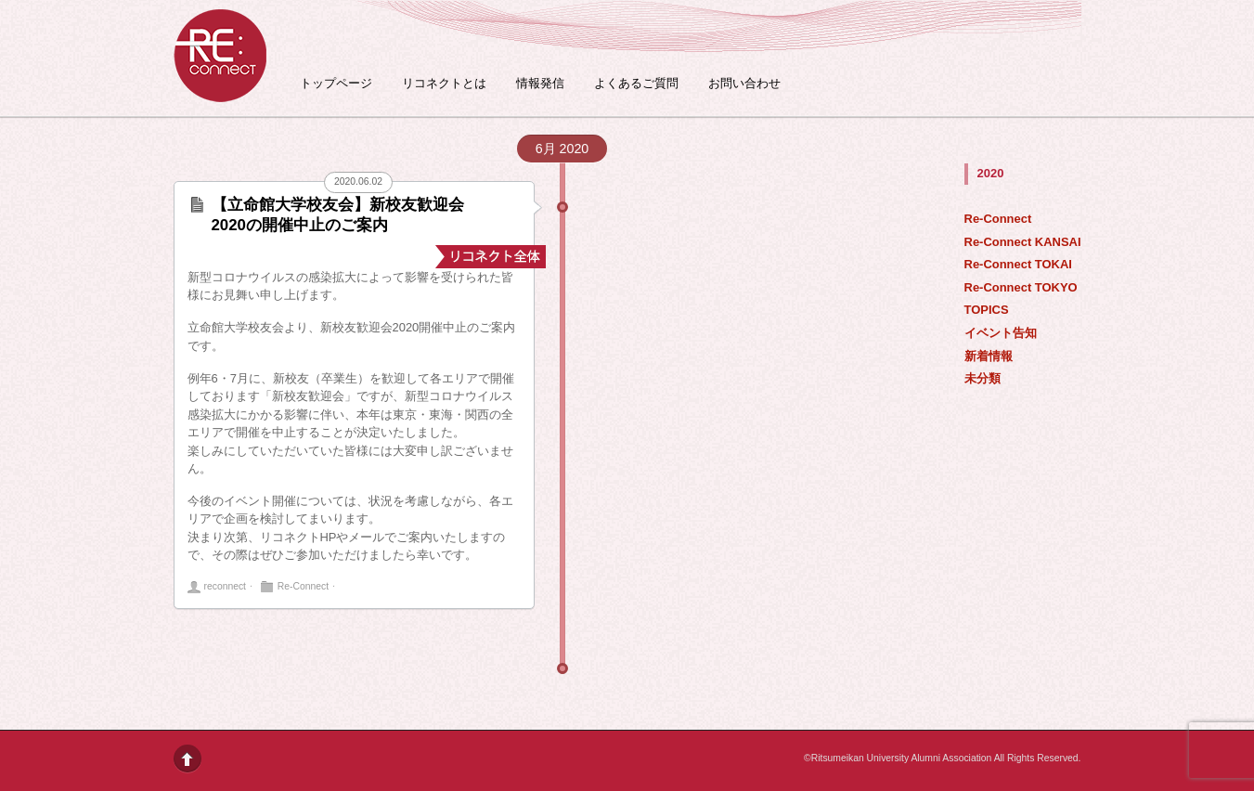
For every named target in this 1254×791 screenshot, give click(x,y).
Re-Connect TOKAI (1018, 264)
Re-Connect (998, 219)
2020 (990, 173)
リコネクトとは (444, 83)
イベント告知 (1000, 333)
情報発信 (540, 83)
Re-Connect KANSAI (1022, 242)
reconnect (225, 586)
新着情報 (988, 356)
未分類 (982, 378)
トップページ (336, 83)
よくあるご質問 (636, 83)
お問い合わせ (744, 83)
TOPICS (986, 310)
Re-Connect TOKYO (1021, 287)
